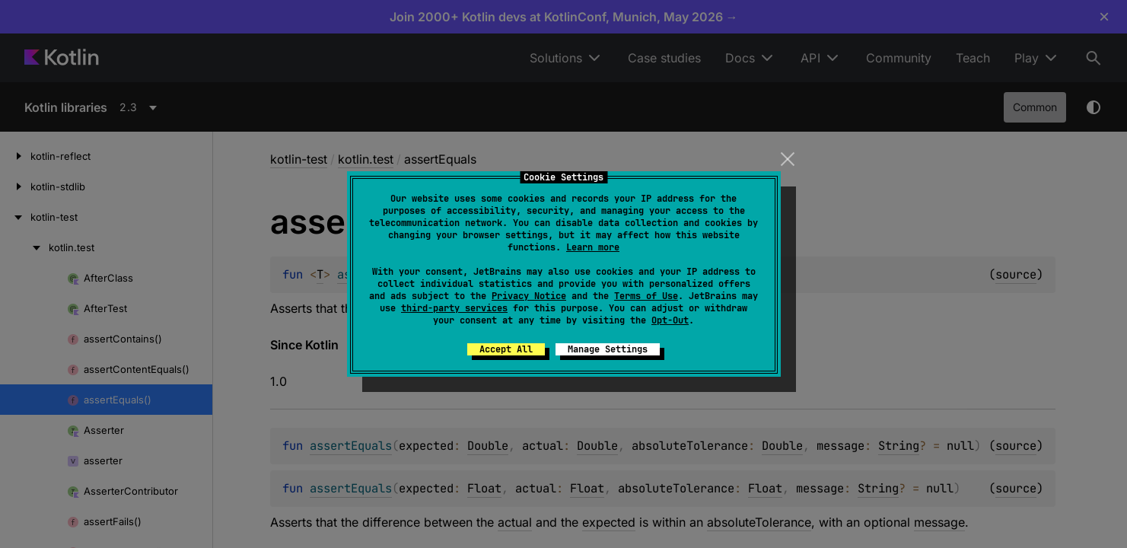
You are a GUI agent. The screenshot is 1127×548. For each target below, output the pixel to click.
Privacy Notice (529, 296)
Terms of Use (646, 296)
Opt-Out (670, 320)
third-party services (454, 308)
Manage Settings (608, 349)
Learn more (592, 247)
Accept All (506, 349)
